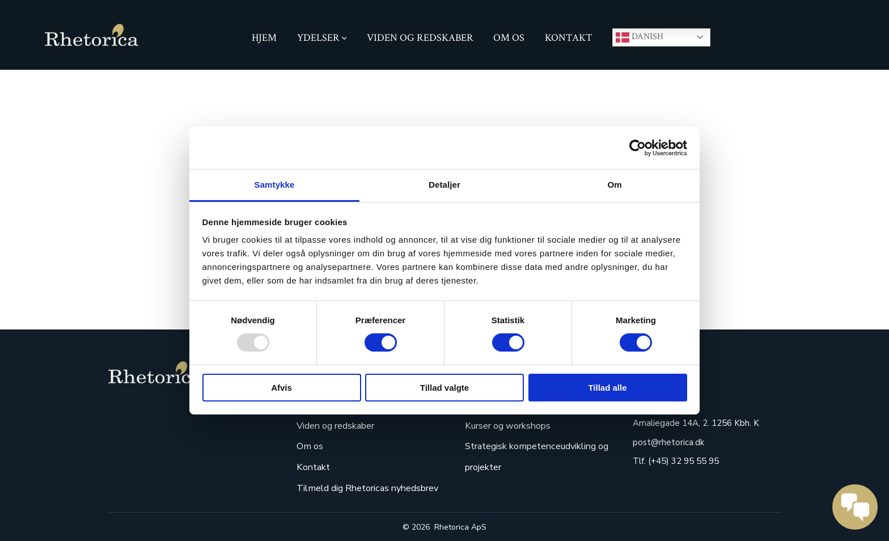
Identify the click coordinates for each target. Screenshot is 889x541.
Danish (639, 37)
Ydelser (322, 37)
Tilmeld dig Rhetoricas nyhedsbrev (367, 488)
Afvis (281, 387)
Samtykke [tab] (275, 184)
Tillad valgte (444, 387)
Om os (508, 37)
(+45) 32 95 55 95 (682, 461)
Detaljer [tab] (444, 184)
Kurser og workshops (508, 426)
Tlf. (639, 461)
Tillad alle (607, 387)
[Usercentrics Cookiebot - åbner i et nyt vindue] (637, 147)
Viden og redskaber (420, 37)
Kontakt (568, 37)
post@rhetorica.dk (668, 442)
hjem (264, 37)
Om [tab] (614, 184)
